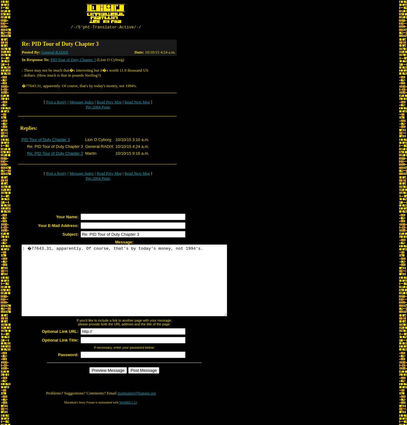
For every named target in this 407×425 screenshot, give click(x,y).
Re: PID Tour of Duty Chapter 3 (55, 154)
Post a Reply (56, 103)
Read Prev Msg (109, 103)
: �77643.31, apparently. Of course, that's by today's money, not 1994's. (136, 288)
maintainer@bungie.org (137, 408)
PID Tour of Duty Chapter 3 (73, 60)
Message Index (81, 103)
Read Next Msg (137, 103)
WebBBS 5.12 (128, 417)
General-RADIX (54, 53)
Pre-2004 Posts (98, 108)
